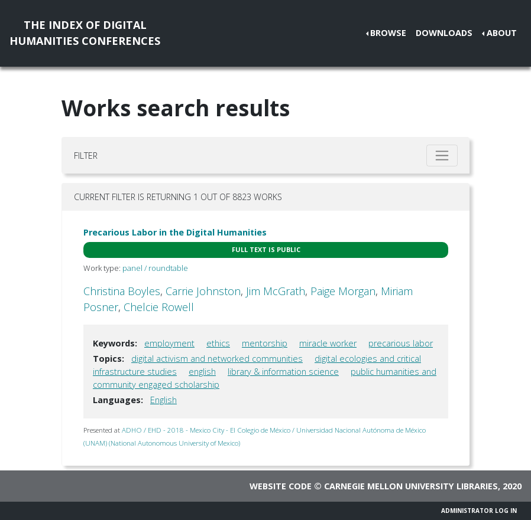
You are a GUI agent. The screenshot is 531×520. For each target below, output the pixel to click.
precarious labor (400, 343)
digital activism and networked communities (217, 358)
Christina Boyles (121, 291)
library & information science (283, 371)
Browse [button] (388, 32)
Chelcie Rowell (159, 307)
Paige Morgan (342, 291)
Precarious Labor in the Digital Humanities (175, 232)
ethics (218, 343)
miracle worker (328, 343)
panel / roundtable (155, 268)
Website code (281, 486)
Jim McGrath (275, 291)
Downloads (444, 32)
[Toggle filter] (442, 155)
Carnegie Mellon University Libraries (411, 486)
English (163, 399)
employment (169, 343)
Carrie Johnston (203, 291)
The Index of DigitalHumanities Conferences (84, 33)
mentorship (264, 343)
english (202, 371)
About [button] (502, 32)
